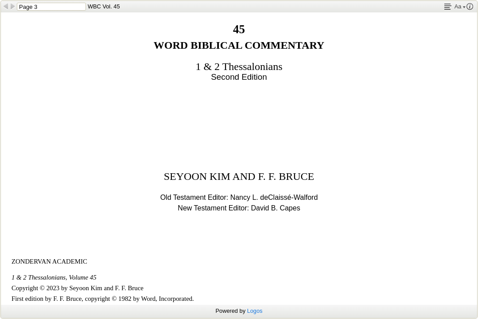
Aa (460, 6)
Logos (255, 310)
